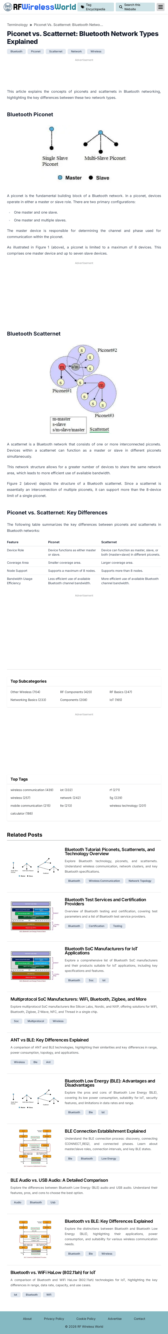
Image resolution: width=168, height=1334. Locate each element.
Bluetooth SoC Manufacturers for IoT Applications (101, 951)
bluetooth (16, 51)
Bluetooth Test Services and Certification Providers (105, 901)
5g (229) (116, 798)
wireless (96, 51)
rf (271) (115, 790)
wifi (48, 1294)
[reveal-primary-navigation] (160, 7)
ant (48, 1062)
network (76, 51)
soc (91, 980)
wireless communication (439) (31, 790)
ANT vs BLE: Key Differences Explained (49, 1040)
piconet (35, 51)
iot (103, 980)
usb (53, 1202)
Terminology (17, 24)
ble (35, 1062)
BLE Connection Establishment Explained (105, 1131)
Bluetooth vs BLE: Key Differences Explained (109, 1221)
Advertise (115, 1318)
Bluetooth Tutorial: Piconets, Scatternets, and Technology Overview (109, 851)
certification (96, 926)
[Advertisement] (84, 73)
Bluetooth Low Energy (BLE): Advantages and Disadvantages (110, 1083)
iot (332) (66, 790)
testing (117, 926)
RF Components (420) (76, 692)
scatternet (55, 51)
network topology (140, 880)
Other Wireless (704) (25, 692)
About (27, 1318)
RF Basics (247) (121, 692)
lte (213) (66, 805)
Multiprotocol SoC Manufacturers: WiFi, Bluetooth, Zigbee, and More (78, 999)
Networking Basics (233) (28, 700)
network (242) (70, 798)
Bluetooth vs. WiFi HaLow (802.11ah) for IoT (53, 1272)
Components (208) (73, 700)
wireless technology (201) (128, 805)
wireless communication (104, 880)
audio (17, 1202)
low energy (109, 1158)
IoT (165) (116, 700)
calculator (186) (21, 813)
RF (39, 7)
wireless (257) (20, 798)
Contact (139, 1318)
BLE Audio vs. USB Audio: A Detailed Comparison (59, 1180)
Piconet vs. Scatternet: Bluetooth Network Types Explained (69, 24)
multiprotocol (36, 1021)
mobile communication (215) (30, 805)
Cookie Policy (86, 1318)
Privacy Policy (54, 1318)
